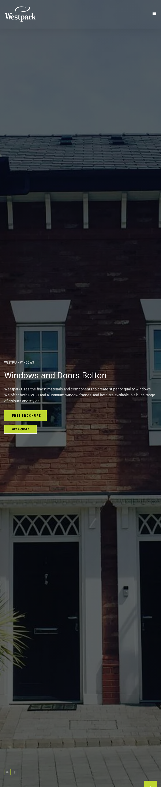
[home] (25, 13)
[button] (154, 14)
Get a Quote (20, 429)
